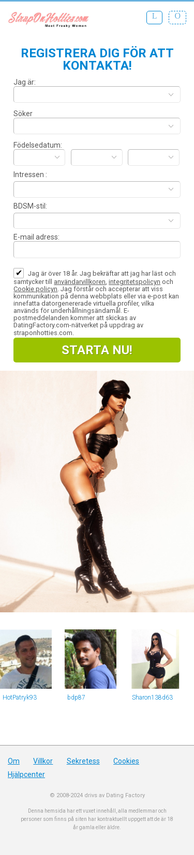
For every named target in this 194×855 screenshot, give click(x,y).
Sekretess (83, 761)
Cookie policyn (35, 289)
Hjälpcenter (26, 774)
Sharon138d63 (152, 697)
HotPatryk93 (20, 697)
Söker (23, 113)
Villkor (43, 761)
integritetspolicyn (134, 282)
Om (14, 761)
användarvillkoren (80, 282)
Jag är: (24, 82)
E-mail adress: (36, 237)
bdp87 (76, 697)
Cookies (126, 761)
